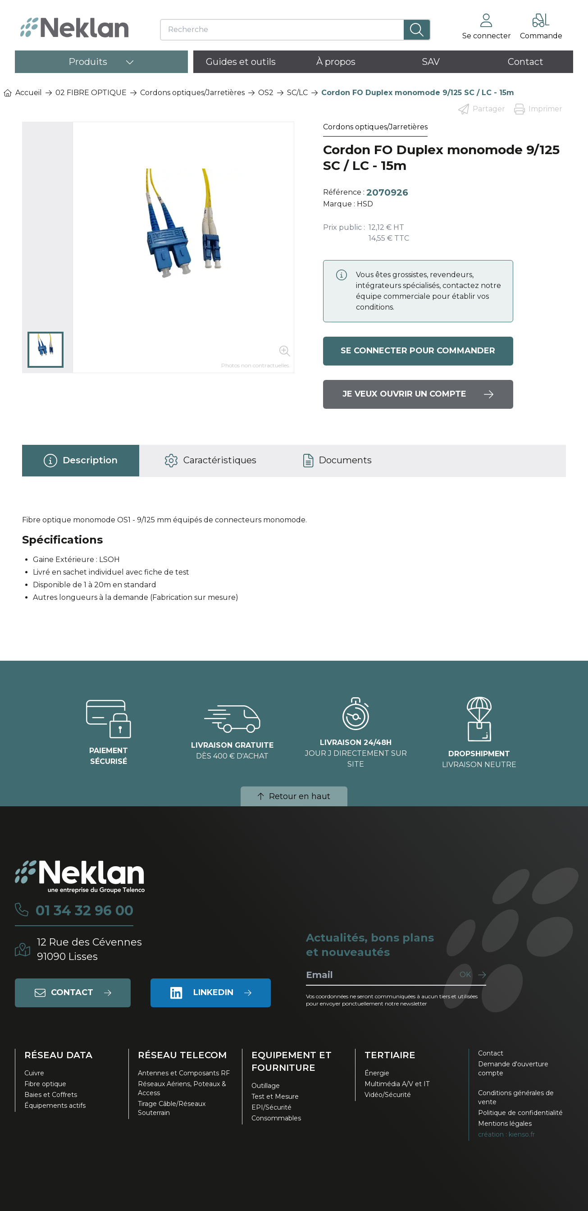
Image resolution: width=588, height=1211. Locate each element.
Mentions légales (505, 1124)
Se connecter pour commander (418, 351)
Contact (490, 1053)
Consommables (276, 1118)
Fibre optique (45, 1084)
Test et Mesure (275, 1096)
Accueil (23, 92)
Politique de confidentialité (520, 1113)
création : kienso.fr (506, 1134)
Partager (481, 109)
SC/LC (297, 92)
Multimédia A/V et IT (397, 1084)
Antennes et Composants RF (184, 1073)
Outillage (265, 1086)
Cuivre (34, 1073)
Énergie (377, 1073)
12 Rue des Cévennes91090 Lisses (89, 949)
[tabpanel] (294, 562)
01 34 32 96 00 (84, 910)
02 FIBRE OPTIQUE (91, 92)
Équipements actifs (55, 1105)
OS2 (265, 92)
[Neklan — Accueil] (74, 27)
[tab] (80, 460)
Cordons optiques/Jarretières (192, 92)
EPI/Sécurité (271, 1107)
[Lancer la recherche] (417, 30)
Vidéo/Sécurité (388, 1095)
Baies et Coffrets (50, 1095)
